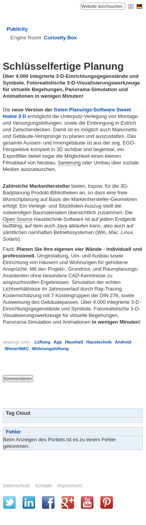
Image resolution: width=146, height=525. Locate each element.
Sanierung (69, 163)
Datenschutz (16, 485)
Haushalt (74, 342)
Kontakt (43, 485)
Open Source (18, 219)
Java (62, 226)
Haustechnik (98, 342)
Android (123, 342)
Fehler (13, 432)
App (57, 342)
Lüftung (42, 342)
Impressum (69, 485)
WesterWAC (17, 348)
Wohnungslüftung (50, 348)
